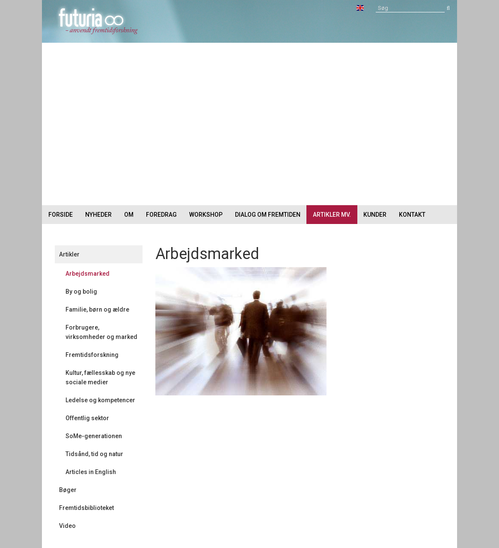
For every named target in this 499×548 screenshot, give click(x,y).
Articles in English (90, 471)
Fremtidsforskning (92, 354)
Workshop (206, 214)
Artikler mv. (332, 214)
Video (67, 525)
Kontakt (412, 214)
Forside (60, 214)
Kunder (374, 214)
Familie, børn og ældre (97, 309)
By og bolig (81, 291)
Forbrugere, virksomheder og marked (101, 332)
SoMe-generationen (93, 436)
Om (129, 214)
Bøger (68, 489)
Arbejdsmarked (87, 273)
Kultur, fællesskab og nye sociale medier (100, 377)
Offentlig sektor (87, 418)
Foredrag (161, 214)
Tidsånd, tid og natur (94, 454)
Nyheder (98, 214)
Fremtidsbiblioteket (86, 507)
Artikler (69, 254)
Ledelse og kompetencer (100, 400)
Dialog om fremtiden (267, 214)
